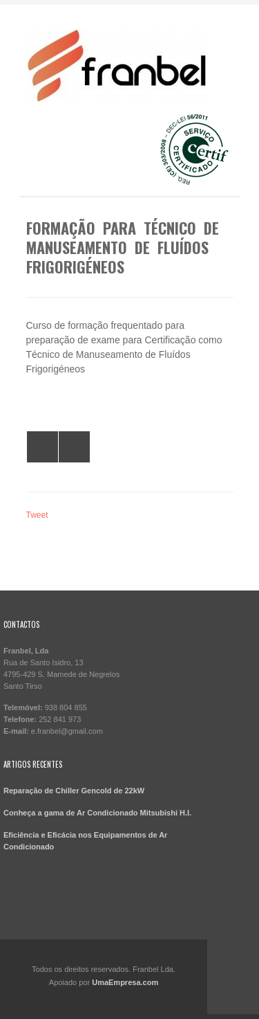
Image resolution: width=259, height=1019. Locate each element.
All (42, 446)
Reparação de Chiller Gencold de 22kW (73, 790)
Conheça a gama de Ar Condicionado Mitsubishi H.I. (97, 813)
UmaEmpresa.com (125, 982)
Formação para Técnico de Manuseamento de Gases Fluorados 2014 (74, 446)
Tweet (37, 515)
